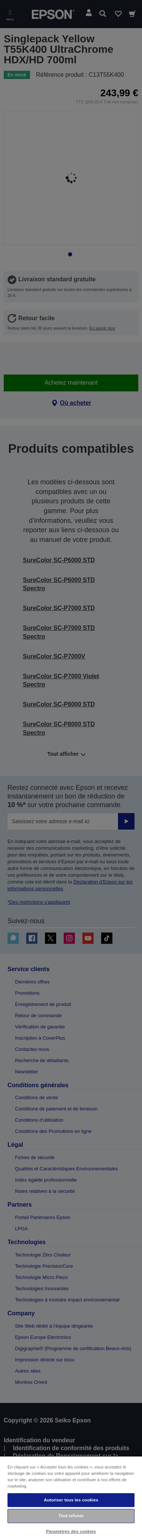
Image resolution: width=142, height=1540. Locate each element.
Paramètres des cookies (71, 1531)
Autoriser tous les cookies (71, 1500)
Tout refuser (71, 1515)
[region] (71, 1498)
